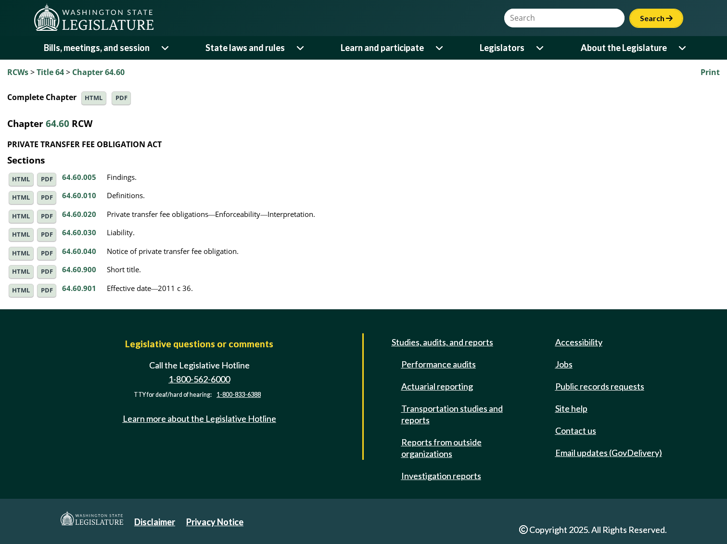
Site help (571, 408)
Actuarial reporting (437, 386)
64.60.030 (79, 232)
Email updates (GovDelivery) (608, 452)
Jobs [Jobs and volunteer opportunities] (564, 364)
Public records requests (599, 386)
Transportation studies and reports (452, 414)
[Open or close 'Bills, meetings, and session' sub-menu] (166, 47)
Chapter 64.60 (98, 72)
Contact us (575, 430)
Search (656, 18)
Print (710, 72)
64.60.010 (79, 195)
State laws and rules (245, 47)
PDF (121, 98)
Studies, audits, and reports (442, 342)
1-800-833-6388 (239, 394)
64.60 (57, 123)
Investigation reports (441, 475)
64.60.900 (79, 269)
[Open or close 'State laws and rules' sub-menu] (301, 47)
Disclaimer (154, 522)
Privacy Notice (214, 522)
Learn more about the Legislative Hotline (199, 418)
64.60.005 (79, 177)
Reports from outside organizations (441, 448)
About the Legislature (624, 47)
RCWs (17, 72)
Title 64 (50, 72)
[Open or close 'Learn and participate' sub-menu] (440, 47)
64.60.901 (79, 288)
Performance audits (438, 364)
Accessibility (578, 342)
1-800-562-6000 (199, 379)
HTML (93, 98)
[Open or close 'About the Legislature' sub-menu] (683, 47)
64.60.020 (79, 214)
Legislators (502, 47)
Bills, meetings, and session (97, 47)
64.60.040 (79, 251)
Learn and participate (382, 47)
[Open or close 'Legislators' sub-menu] (540, 47)
